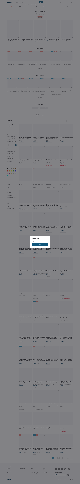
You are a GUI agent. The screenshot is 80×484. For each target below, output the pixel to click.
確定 (40, 244)
